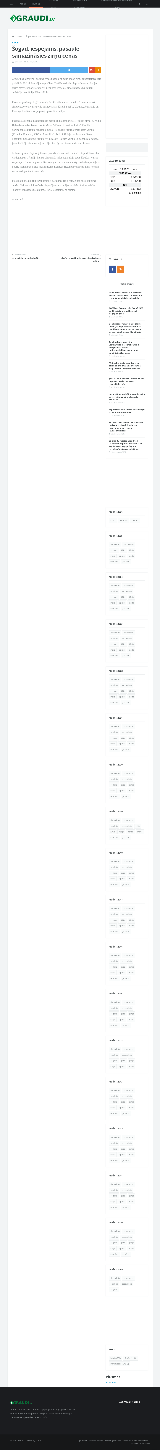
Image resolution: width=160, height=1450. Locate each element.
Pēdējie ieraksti (127, 284)
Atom (113, 1382)
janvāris (135, 520)
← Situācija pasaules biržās (25, 258)
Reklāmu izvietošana (140, 1443)
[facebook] (140, 3)
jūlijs (123, 550)
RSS (108, 1382)
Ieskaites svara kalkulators (135, 1440)
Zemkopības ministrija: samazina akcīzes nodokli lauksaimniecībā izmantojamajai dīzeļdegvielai (125, 295)
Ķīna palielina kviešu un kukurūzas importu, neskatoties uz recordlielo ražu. (126, 381)
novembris (128, 585)
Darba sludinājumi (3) (119, 1364)
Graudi (15, 42)
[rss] (120, 269)
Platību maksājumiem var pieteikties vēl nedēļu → (81, 259)
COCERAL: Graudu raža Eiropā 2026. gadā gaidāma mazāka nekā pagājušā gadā (126, 311)
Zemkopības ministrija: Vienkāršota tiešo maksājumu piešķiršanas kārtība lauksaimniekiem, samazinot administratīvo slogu (124, 347)
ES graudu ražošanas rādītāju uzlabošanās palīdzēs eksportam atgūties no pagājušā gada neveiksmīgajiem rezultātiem (125, 444)
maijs (112, 556)
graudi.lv (18, 62)
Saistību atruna (96, 1440)
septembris (129, 544)
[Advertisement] (56, 228)
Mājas (23, 3)
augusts (113, 550)
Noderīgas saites (113, 1440)
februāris (124, 520)
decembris (115, 544)
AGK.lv (38, 1440)
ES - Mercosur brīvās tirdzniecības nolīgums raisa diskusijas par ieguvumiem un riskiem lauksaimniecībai (126, 426)
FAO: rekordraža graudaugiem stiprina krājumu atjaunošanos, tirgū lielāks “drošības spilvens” (125, 366)
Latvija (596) (115, 1358)
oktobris (114, 591)
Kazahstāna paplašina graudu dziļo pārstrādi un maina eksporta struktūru (127, 397)
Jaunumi (36, 3)
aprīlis (121, 556)
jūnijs (131, 550)
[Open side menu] (11, 3)
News (20, 36)
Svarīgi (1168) (130, 1358)
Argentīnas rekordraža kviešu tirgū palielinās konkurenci (127, 411)
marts (112, 520)
